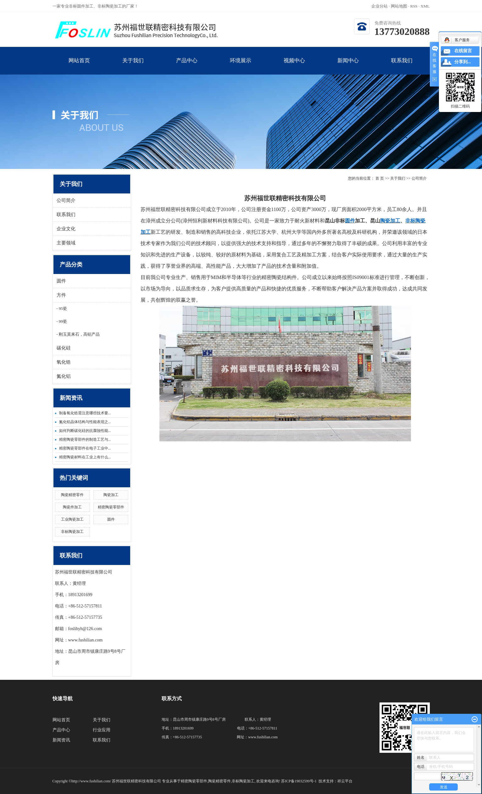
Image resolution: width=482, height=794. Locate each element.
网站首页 (79, 66)
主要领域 (66, 242)
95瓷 (62, 308)
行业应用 (101, 730)
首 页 (379, 178)
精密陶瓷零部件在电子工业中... (85, 448)
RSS (414, 6)
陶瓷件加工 (72, 507)
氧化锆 (64, 362)
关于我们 (133, 66)
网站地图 (399, 6)
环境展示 (241, 66)
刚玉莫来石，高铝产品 (79, 334)
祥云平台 (344, 781)
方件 (61, 295)
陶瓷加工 (111, 495)
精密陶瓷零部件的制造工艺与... (85, 439)
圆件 (61, 280)
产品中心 (187, 66)
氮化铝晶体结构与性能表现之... (85, 422)
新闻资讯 (61, 740)
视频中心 (294, 66)
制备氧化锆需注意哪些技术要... (85, 413)
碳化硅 (64, 347)
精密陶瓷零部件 (111, 507)
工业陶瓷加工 (72, 519)
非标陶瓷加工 (72, 531)
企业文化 (66, 228)
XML (425, 6)
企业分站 (379, 6)
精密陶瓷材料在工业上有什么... (85, 457)
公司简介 (66, 200)
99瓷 (62, 321)
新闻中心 (348, 66)
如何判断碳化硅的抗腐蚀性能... (85, 430)
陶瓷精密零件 (72, 495)
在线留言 (463, 50)
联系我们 (402, 66)
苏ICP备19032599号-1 (299, 781)
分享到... (462, 61)
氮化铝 (64, 376)
